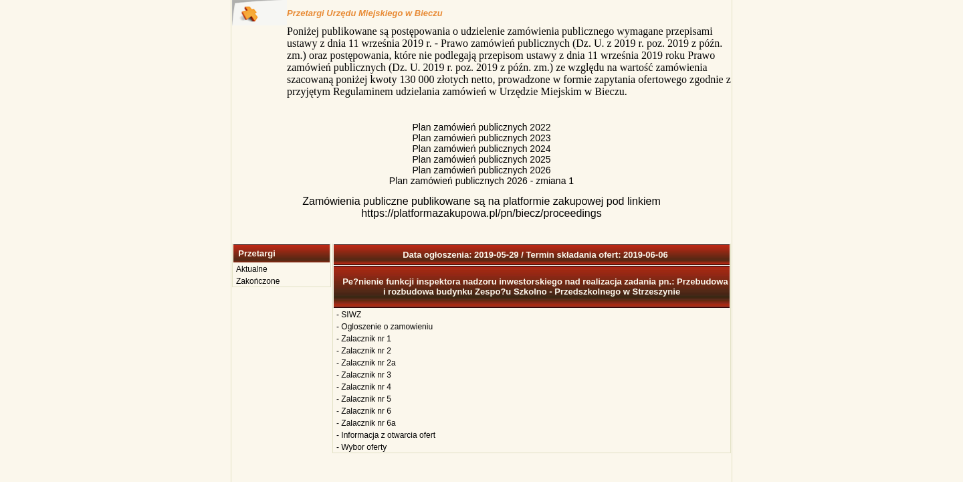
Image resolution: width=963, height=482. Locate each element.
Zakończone (258, 281)
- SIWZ (348, 314)
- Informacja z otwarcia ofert (385, 435)
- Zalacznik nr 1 (363, 338)
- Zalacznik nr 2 (363, 350)
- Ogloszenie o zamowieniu (384, 326)
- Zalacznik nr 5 (363, 399)
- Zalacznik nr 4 (363, 387)
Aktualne (252, 269)
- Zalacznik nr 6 (363, 411)
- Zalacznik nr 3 (363, 375)
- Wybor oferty (361, 447)
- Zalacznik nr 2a (366, 363)
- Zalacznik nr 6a (366, 423)
